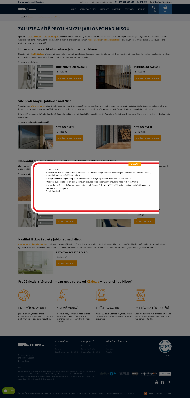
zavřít (134, 164)
